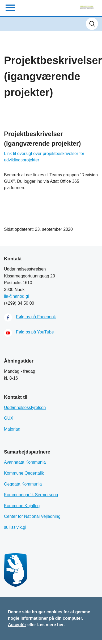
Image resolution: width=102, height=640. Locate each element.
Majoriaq (12, 429)
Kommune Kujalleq (22, 505)
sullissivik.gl (15, 527)
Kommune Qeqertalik (24, 473)
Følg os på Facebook (36, 317)
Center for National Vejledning (32, 516)
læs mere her (50, 624)
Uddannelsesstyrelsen (25, 407)
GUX (8, 418)
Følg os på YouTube (35, 332)
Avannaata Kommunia (25, 462)
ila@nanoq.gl (16, 296)
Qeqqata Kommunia (23, 484)
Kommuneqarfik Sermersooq (31, 494)
